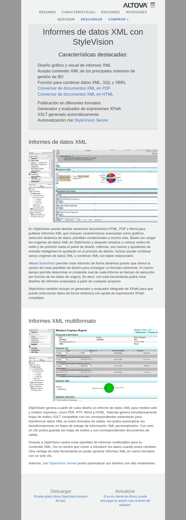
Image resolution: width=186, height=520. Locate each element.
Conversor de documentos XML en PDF (74, 88)
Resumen (47, 12)
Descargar (91, 19)
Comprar (117, 19)
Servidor (66, 19)
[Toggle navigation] (153, 5)
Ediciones (110, 12)
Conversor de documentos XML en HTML (76, 94)
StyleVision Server (91, 120)
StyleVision (46, 263)
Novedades (136, 12)
